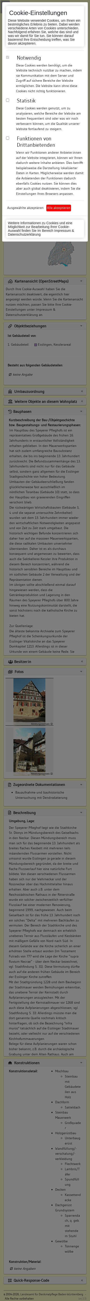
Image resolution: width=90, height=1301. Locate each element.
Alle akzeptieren (58, 208)
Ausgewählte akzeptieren (25, 208)
